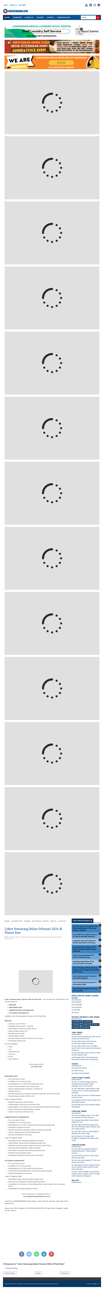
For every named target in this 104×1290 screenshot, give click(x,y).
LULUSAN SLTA (29, 17)
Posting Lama (65, 1273)
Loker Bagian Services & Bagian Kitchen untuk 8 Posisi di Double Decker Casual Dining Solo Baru (86, 1167)
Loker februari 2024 (27, 937)
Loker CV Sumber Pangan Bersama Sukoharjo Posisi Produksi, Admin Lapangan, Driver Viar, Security (84, 1084)
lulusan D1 (76, 1024)
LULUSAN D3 (40, 17)
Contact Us (13, 5)
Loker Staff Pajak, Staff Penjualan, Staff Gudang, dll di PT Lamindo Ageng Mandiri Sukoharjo (85, 1091)
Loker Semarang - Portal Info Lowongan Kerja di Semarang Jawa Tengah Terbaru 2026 (36, 1283)
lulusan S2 (76, 1027)
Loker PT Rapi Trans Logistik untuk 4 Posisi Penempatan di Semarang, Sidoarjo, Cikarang (86, 928)
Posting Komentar (11, 1268)
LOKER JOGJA (78, 1071)
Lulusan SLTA (8, 938)
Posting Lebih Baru (9, 1273)
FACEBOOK (77, 1002)
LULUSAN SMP (17, 17)
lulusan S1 (59, 937)
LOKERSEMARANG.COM (21, 1201)
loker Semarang (44, 937)
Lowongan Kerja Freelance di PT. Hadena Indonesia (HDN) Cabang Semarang (84, 949)
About (6, 5)
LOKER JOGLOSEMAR (81, 1073)
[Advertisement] (36, 955)
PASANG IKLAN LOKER (63, 17)
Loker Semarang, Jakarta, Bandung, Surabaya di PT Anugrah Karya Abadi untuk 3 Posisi (86, 970)
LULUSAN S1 (50, 17)
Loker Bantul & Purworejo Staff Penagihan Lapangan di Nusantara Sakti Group (85, 1138)
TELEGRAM (77, 1007)
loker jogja (36, 937)
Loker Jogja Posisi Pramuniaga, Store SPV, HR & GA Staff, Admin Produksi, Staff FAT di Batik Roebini (86, 1127)
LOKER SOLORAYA (80, 1068)
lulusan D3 (52, 937)
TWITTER (76, 1010)
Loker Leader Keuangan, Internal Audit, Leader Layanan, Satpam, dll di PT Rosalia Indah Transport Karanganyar (86, 1174)
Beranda (38, 1273)
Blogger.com (96, 1283)
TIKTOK (76, 1012)
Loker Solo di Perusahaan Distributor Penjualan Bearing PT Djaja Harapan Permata (85, 1151)
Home (7, 17)
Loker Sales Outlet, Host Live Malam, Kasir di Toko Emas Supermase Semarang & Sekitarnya (86, 1048)
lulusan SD (85, 1027)
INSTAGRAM (77, 1005)
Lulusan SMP (87, 1021)
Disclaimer (22, 5)
